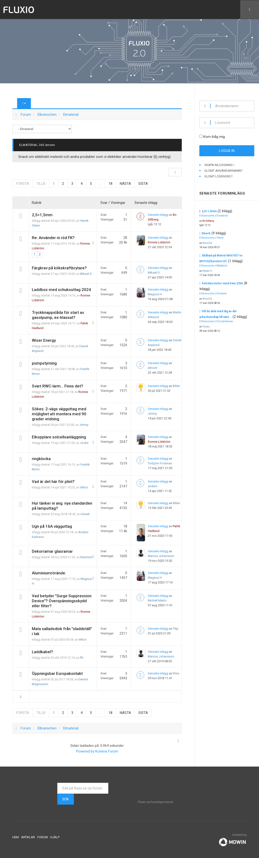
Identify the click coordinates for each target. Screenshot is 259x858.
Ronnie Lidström (159, 242)
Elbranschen (208, 215)
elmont (152, 368)
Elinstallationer (224, 321)
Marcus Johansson (161, 556)
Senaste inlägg (158, 214)
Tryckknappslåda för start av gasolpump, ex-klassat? (58, 315)
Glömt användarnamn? (223, 170)
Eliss (176, 673)
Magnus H (155, 294)
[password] (232, 122)
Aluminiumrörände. (49, 573)
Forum (42, 837)
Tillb (40, 183)
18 (110, 183)
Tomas (206, 326)
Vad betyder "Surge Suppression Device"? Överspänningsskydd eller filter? (61, 600)
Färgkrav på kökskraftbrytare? (59, 268)
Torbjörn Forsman (160, 463)
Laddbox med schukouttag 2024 (61, 289)
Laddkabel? (42, 651)
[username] (232, 105)
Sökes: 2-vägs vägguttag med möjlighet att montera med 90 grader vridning (59, 413)
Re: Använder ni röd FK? (53, 237)
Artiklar (28, 837)
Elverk (206, 233)
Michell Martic (157, 600)
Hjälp (54, 837)
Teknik (219, 237)
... (100, 183)
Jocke (84, 443)
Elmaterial (28, 145)
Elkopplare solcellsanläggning (59, 437)
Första (22, 183)
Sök (65, 799)
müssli (85, 514)
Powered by (85, 751)
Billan (176, 386)
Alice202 (207, 243)
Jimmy (83, 424)
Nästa (125, 183)
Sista (143, 183)
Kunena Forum (106, 751)
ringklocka (41, 458)
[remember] (200, 136)
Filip (175, 628)
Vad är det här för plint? (53, 481)
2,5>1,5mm (42, 214)
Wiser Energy (44, 340)
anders (152, 486)
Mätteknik (221, 265)
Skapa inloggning (219, 165)
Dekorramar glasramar (52, 551)
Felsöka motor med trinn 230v (222, 283)
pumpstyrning (44, 363)
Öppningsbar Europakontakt (57, 673)
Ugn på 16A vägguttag (52, 526)
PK (81, 657)
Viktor (84, 487)
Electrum (86, 557)
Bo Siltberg (208, 221)
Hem (15, 837)
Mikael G (86, 274)
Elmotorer (221, 293)
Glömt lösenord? (218, 176)
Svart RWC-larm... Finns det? (57, 386)
